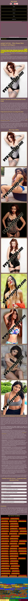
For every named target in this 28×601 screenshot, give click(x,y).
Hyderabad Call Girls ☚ (14, 535)
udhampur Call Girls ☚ (5, 565)
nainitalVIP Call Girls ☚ (6, 593)
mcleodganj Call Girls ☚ (5, 573)
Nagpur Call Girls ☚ (13, 550)
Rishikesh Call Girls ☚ (14, 555)
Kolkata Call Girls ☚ (13, 543)
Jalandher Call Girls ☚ (14, 538)
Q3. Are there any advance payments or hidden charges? (10, 489)
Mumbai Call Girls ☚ (22, 548)
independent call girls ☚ (21, 594)
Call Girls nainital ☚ (10, 592)
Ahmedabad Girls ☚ (5, 523)
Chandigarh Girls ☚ (14, 528)
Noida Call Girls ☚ (5, 553)
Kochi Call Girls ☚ (4, 543)
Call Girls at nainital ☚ (14, 584)
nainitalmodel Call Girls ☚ (9, 595)
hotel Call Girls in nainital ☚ (8, 590)
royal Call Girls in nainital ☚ (19, 588)
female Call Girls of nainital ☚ (17, 595)
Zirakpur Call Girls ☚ (14, 563)
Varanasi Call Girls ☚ (14, 560)
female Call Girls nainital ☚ (17, 592)
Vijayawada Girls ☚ (5, 563)
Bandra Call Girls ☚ (5, 525)
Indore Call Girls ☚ (5, 538)
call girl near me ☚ (12, 593)
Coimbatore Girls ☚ (5, 530)
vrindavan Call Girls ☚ (22, 575)
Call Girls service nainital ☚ (16, 587)
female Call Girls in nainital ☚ (13, 585)
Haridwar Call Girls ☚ (5, 535)
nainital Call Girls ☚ (12, 588)
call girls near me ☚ (6, 588)
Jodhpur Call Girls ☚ (5, 540)
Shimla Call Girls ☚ (5, 558)
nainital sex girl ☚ (20, 585)
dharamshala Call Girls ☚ (6, 570)
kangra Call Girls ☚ (15, 570)
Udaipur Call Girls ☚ (5, 560)
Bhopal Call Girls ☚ (5, 528)
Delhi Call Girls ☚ (23, 530)
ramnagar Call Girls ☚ (14, 568)
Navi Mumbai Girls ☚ (22, 550)
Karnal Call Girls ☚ (23, 540)
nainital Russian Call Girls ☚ (23, 596)
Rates (14, 16)
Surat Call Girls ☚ (13, 558)
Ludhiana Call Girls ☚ (14, 545)
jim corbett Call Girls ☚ (15, 565)
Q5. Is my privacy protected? (6, 495)
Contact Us (14, 19)
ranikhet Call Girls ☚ (5, 568)
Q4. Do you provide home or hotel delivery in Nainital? (9, 492)
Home (14, 6)
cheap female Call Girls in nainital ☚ (19, 589)
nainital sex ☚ (18, 593)
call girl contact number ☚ (11, 597)
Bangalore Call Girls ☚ (14, 525)
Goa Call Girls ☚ (4, 533)
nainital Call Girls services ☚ (8, 587)
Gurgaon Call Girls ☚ (13, 533)
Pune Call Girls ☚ (23, 553)
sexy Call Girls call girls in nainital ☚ (20, 597)
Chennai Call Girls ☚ (5, 518)
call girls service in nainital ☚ (15, 596)
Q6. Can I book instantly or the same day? (8, 498)
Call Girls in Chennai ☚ (14, 518)
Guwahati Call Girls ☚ (22, 533)
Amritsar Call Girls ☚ (14, 523)
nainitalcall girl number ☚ (24, 593)
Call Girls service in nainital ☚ (13, 594)
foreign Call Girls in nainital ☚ (10, 589)
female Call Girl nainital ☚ (23, 590)
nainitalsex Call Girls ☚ (7, 584)
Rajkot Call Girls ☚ (5, 555)
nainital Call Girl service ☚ (6, 596)
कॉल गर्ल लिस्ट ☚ (8, 598)
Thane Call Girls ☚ (22, 558)
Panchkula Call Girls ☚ (13, 553)
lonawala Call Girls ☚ (15, 573)
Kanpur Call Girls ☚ (14, 540)
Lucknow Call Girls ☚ (5, 545)
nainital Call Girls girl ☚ (21, 584)
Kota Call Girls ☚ (21, 543)
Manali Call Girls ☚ (5, 548)
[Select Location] (14, 39)
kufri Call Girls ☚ (4, 575)
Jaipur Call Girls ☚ (22, 528)
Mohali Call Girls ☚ (13, 548)
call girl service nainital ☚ (4, 585)
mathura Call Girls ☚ (13, 575)
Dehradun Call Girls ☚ (14, 530)
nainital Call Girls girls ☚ (16, 590)
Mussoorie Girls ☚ (5, 550)
